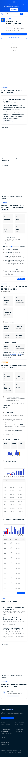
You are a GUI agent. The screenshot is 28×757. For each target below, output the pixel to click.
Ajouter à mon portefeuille (14, 34)
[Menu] (25, 13)
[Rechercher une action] (11, 14)
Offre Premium (18, 731)
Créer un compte (5, 742)
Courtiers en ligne (19, 724)
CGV (10, 752)
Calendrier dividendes (6, 727)
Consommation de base (12, 30)
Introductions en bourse (6, 733)
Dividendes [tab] (14, 47)
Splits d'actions (4, 731)
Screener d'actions (5, 724)
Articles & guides (19, 729)
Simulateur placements (20, 727)
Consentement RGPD (16, 752)
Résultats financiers (5, 729)
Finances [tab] (14, 50)
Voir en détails (20, 278)
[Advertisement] (14, 67)
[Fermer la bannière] (26, 6)
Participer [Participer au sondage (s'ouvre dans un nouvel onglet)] (14, 9)
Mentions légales (4, 752)
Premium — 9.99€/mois (7, 718)
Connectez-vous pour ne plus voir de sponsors (12, 159)
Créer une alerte (14, 37)
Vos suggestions (5, 744)
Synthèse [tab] (14, 43)
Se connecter (4, 740)
